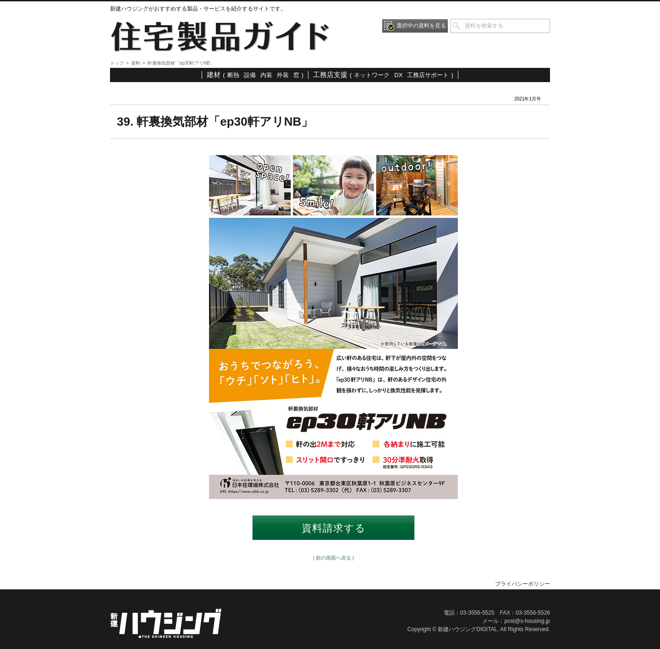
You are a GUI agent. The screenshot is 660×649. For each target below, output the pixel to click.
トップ (117, 63)
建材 (213, 74)
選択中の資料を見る (421, 25)
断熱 (233, 75)
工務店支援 (330, 74)
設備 (250, 75)
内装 (266, 75)
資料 (135, 63)
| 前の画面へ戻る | (333, 557)
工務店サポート (428, 75)
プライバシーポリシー (522, 584)
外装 (283, 75)
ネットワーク (372, 75)
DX (398, 75)
